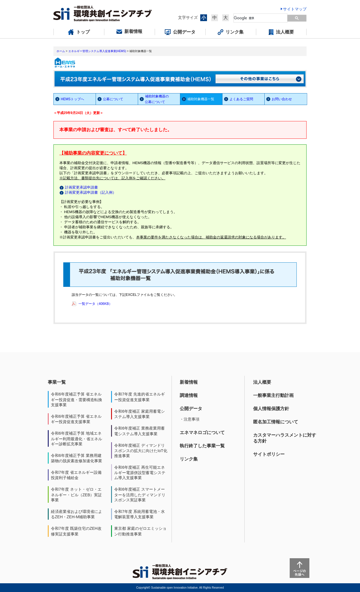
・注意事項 (189, 419)
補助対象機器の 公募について (153, 99)
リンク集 (189, 459)
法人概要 (262, 382)
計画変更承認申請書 (81, 187)
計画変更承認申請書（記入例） (90, 192)
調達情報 (189, 395)
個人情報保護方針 (271, 408)
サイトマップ (295, 9)
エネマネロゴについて (202, 432)
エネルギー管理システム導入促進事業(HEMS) (97, 51)
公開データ (191, 408)
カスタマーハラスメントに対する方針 (284, 438)
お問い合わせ (282, 99)
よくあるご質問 (241, 99)
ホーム (61, 51)
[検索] (257, 18)
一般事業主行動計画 (273, 395)
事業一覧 (57, 382)
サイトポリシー (269, 454)
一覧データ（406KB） (95, 304)
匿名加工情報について (275, 421)
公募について (113, 99)
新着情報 (189, 382)
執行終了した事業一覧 (202, 445)
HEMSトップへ (72, 99)
